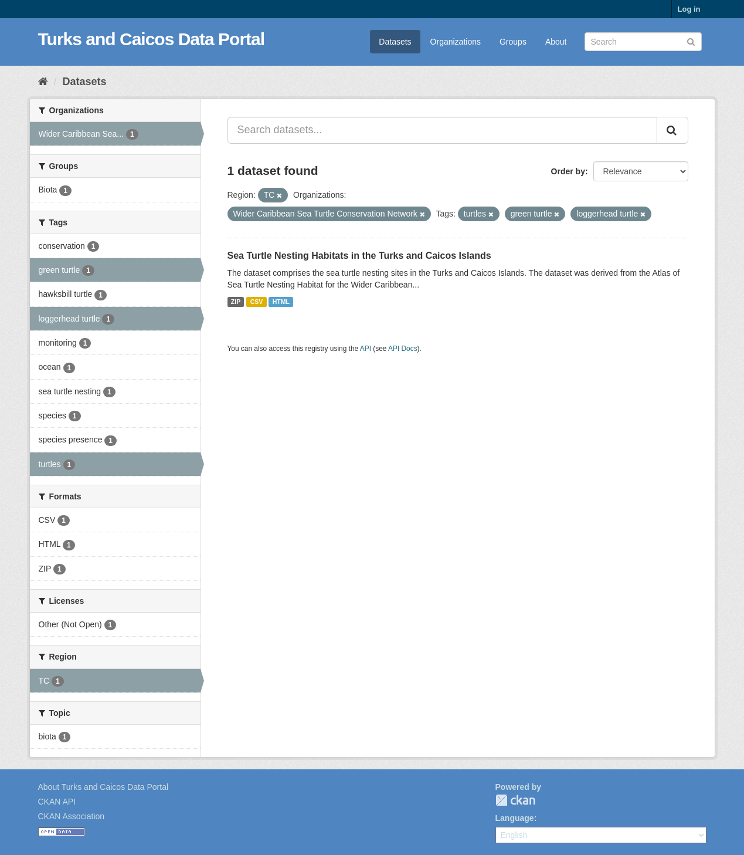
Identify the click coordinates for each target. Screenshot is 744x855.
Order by (568, 171)
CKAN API (57, 801)
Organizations (455, 41)
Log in (689, 9)
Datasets (395, 41)
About (556, 41)
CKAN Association (71, 816)
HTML (281, 301)
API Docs (402, 348)
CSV (256, 301)
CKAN (515, 800)
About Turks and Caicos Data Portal (103, 787)
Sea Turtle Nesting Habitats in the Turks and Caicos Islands (359, 256)
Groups (513, 41)
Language (514, 818)
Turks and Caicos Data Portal (151, 39)
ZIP (235, 301)
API (365, 348)
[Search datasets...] (442, 130)
